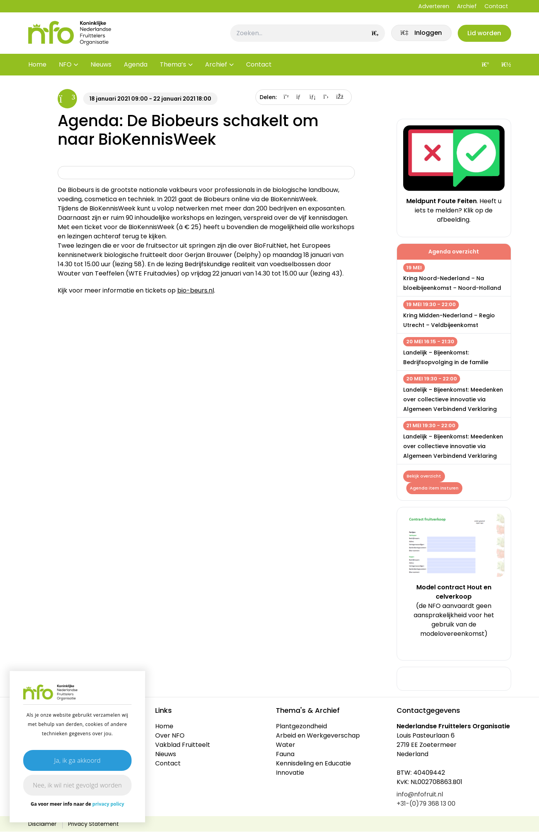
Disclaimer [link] (42, 824)
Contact (496, 6)
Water (285, 745)
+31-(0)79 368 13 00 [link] (426, 803)
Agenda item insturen (434, 488)
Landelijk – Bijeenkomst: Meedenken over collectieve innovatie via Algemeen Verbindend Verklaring (453, 399)
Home (37, 65)
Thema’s (173, 65)
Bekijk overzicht (424, 476)
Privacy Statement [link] (93, 824)
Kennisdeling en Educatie (313, 763)
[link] (420, 33)
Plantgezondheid (301, 726)
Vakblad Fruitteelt (182, 745)
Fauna (285, 754)
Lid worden (484, 33)
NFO (65, 65)
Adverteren (433, 6)
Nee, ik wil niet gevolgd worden (77, 785)
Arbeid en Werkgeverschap (318, 735)
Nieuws (101, 65)
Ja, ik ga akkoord (77, 760)
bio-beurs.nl (195, 290)
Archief (467, 6)
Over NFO (170, 735)
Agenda (135, 65)
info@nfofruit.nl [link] (420, 794)
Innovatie (290, 773)
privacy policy (108, 804)
